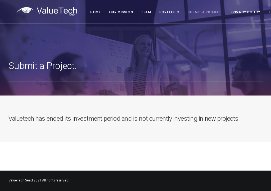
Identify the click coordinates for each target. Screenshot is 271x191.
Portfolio (161, 12)
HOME (87, 12)
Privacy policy (237, 12)
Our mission (113, 12)
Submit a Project (197, 12)
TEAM (138, 12)
